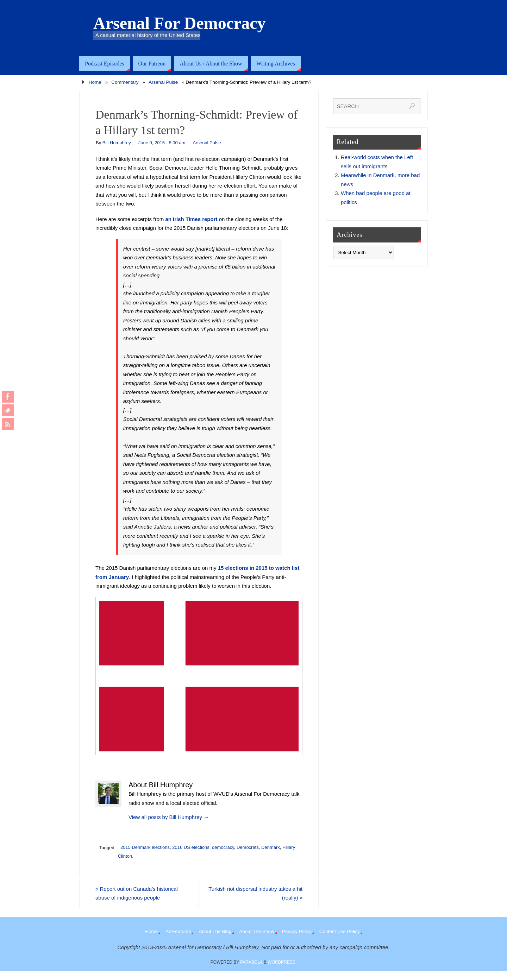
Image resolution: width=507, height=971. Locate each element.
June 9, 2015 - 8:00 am (162, 142)
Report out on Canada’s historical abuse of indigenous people (136, 893)
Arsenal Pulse (163, 82)
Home (95, 82)
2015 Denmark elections (145, 847)
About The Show (256, 931)
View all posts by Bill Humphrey (169, 817)
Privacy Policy (297, 931)
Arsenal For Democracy (179, 23)
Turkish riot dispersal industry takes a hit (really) (255, 893)
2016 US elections (190, 847)
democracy (223, 847)
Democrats (248, 847)
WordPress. (282, 962)
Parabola (251, 962)
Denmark (270, 847)
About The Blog (215, 931)
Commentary (124, 82)
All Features (178, 931)
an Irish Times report (191, 219)
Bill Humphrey (116, 142)
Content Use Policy (339, 931)
